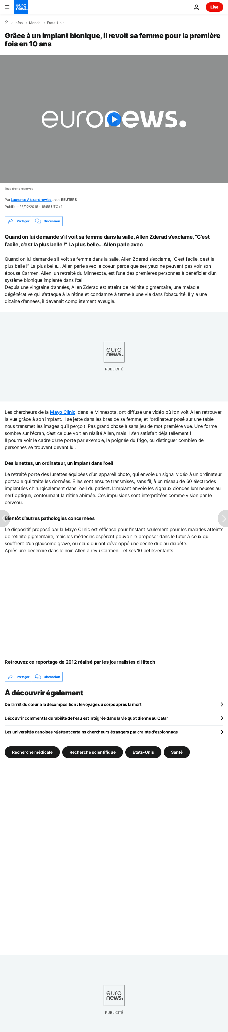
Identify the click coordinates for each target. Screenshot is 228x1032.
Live (214, 6)
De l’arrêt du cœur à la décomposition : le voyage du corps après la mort (73, 704)
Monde (34, 23)
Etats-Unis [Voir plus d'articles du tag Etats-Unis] (143, 752)
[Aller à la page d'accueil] (21, 7)
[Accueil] (6, 23)
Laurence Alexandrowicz (31, 199)
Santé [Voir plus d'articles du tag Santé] (177, 752)
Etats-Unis (55, 23)
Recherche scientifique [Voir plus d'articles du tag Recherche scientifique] (93, 752)
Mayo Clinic (62, 412)
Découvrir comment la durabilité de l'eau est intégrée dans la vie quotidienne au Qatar (86, 718)
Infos (19, 23)
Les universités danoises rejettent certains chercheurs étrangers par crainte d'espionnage (91, 731)
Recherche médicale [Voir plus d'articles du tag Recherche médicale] (32, 752)
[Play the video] (114, 119)
